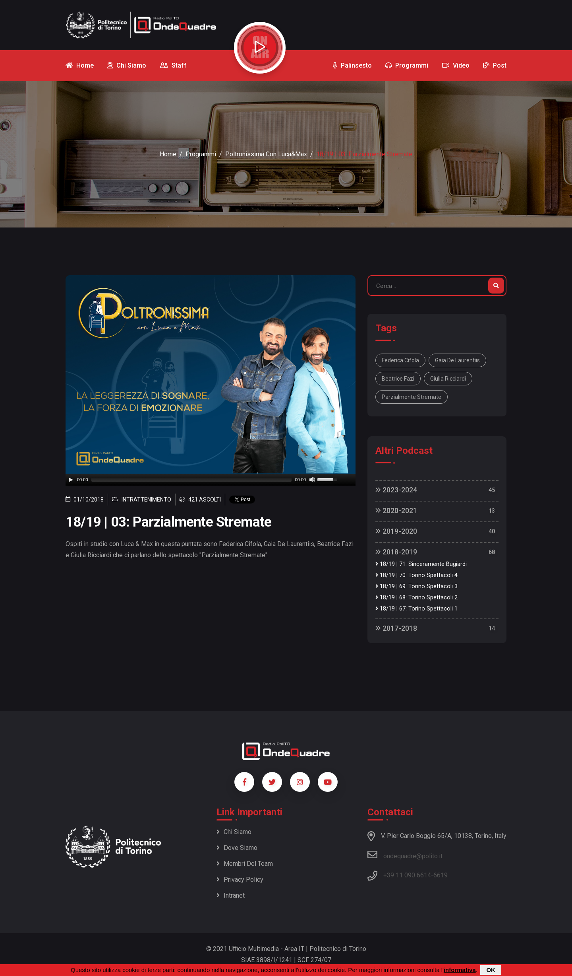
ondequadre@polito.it (405, 855)
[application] (211, 480)
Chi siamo (233, 832)
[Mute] (312, 479)
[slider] (191, 480)
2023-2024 (396, 490)
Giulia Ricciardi (448, 378)
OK (490, 969)
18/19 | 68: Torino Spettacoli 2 (416, 597)
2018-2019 (396, 552)
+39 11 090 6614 (407, 875)
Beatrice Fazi (398, 378)
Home (168, 154)
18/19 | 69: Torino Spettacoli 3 (416, 586)
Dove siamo (236, 848)
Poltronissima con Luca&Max (266, 154)
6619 (440, 875)
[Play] (71, 479)
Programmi (201, 154)
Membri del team (244, 863)
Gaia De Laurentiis (457, 360)
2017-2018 (396, 628)
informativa (460, 969)
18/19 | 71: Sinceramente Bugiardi (421, 564)
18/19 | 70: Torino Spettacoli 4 (416, 575)
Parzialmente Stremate (411, 397)
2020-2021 (396, 510)
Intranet (230, 895)
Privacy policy (239, 879)
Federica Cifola (400, 360)
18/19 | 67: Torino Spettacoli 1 (416, 608)
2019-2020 (396, 531)
